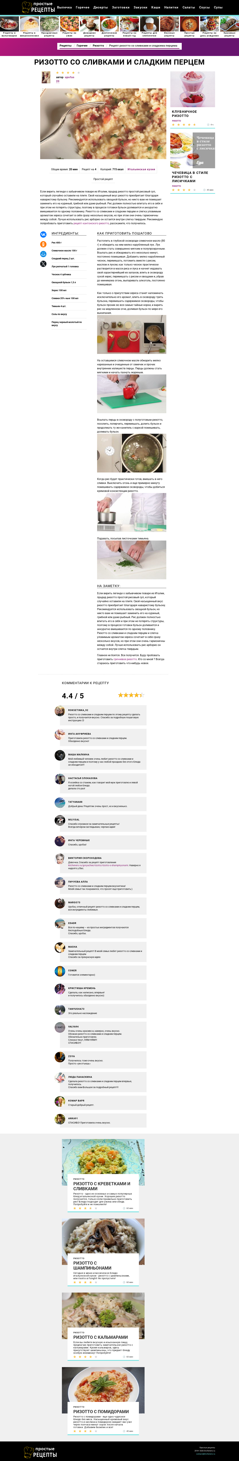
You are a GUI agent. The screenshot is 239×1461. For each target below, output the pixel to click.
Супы (218, 7)
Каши (155, 7)
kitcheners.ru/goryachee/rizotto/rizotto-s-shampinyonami (98, 865)
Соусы (204, 7)
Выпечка (64, 7)
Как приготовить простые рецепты (38, 7)
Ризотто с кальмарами (100, 1337)
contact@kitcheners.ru (205, 1454)
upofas (69, 77)
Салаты (189, 7)
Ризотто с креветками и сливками (101, 1186)
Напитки (171, 7)
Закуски (140, 7)
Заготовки (121, 7)
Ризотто (78, 1179)
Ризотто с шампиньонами (92, 1266)
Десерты (100, 7)
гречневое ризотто (125, 659)
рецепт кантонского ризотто (91, 223)
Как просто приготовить (40, 1452)
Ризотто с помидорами (101, 1411)
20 (57, 81)
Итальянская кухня (141, 169)
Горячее (82, 7)
